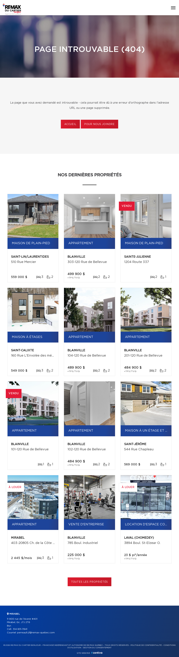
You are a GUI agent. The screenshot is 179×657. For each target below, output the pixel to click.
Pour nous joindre (99, 124)
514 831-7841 (20, 629)
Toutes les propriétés (89, 582)
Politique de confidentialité (146, 645)
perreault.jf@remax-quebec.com (36, 633)
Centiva (96, 653)
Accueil (70, 124)
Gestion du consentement (97, 648)
